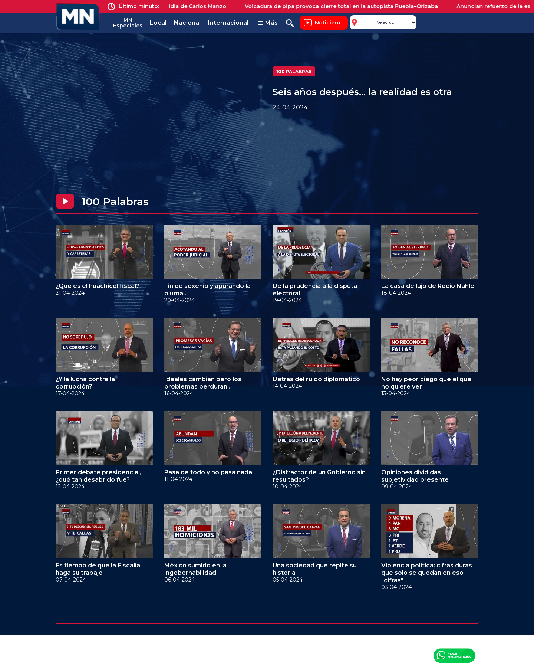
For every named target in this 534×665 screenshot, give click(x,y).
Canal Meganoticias (454, 655)
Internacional (228, 22)
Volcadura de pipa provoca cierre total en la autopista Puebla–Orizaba (345, 6)
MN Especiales (127, 23)
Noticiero (327, 22)
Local (158, 22)
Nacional (187, 22)
